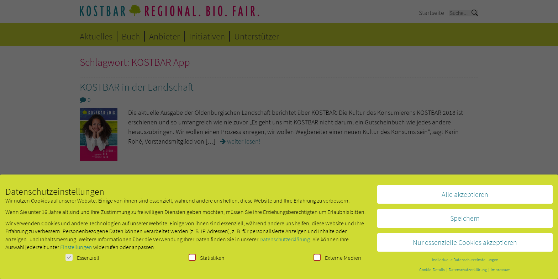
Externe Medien (337, 259)
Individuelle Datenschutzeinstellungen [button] (465, 261)
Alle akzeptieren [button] (465, 196)
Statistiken (207, 259)
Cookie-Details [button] (432, 271)
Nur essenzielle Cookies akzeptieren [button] (465, 244)
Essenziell (82, 259)
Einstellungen (76, 249)
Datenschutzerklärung (284, 241)
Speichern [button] (465, 220)
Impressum (501, 271)
